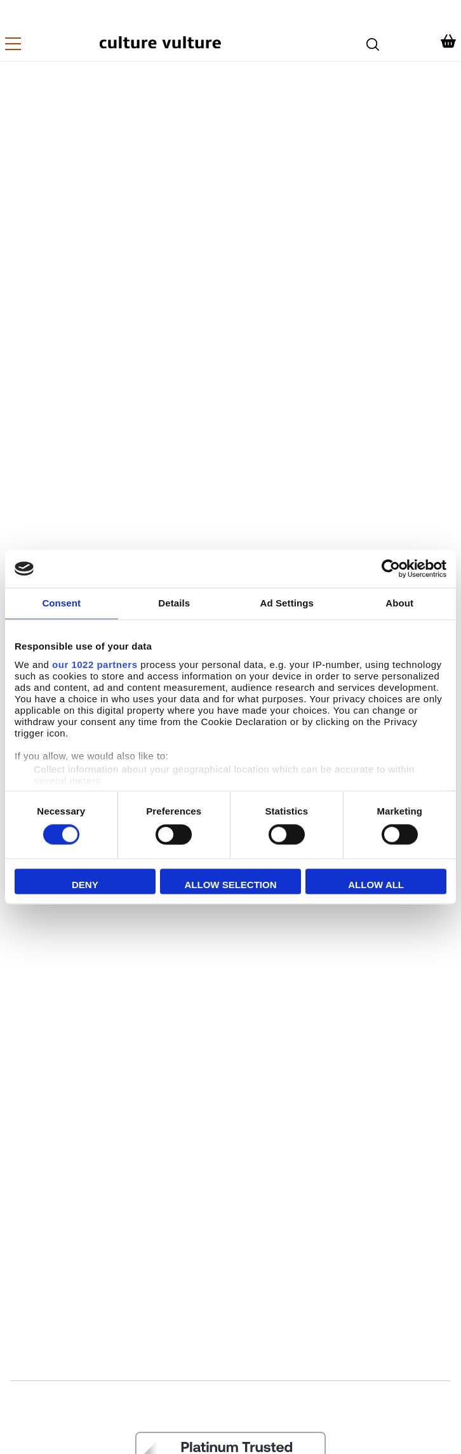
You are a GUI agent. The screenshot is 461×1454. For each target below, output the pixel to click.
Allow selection (230, 885)
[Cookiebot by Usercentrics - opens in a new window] (390, 568)
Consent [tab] (61, 603)
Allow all (376, 885)
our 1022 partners (94, 664)
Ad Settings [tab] (287, 603)
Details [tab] (174, 603)
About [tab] (399, 603)
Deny (85, 885)
